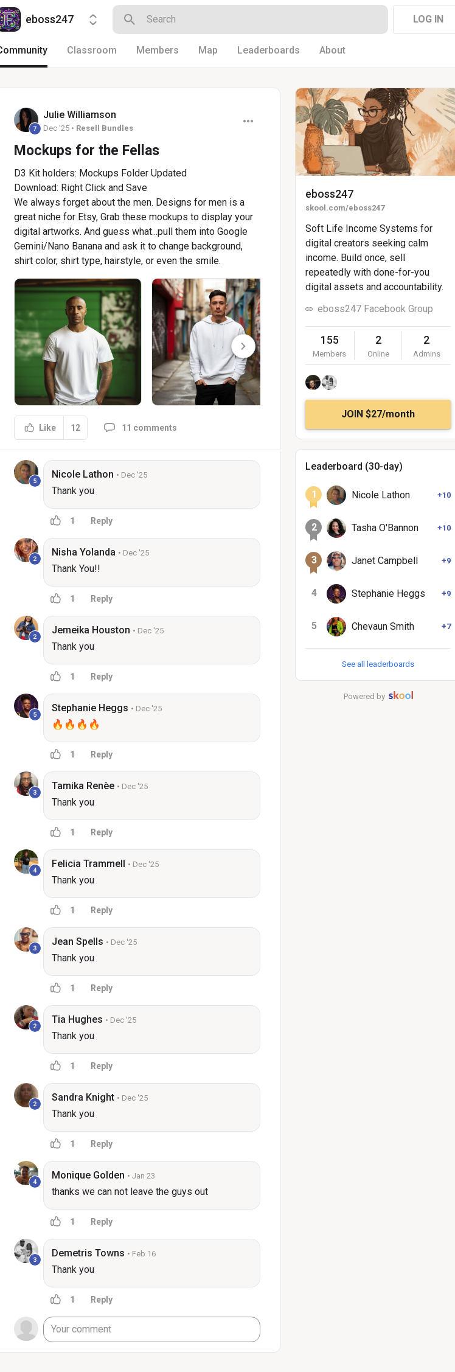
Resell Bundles (104, 128)
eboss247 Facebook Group (375, 309)
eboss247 (329, 193)
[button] (78, 342)
